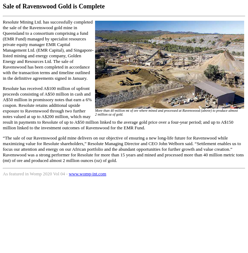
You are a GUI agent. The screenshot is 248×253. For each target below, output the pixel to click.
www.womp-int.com (87, 173)
